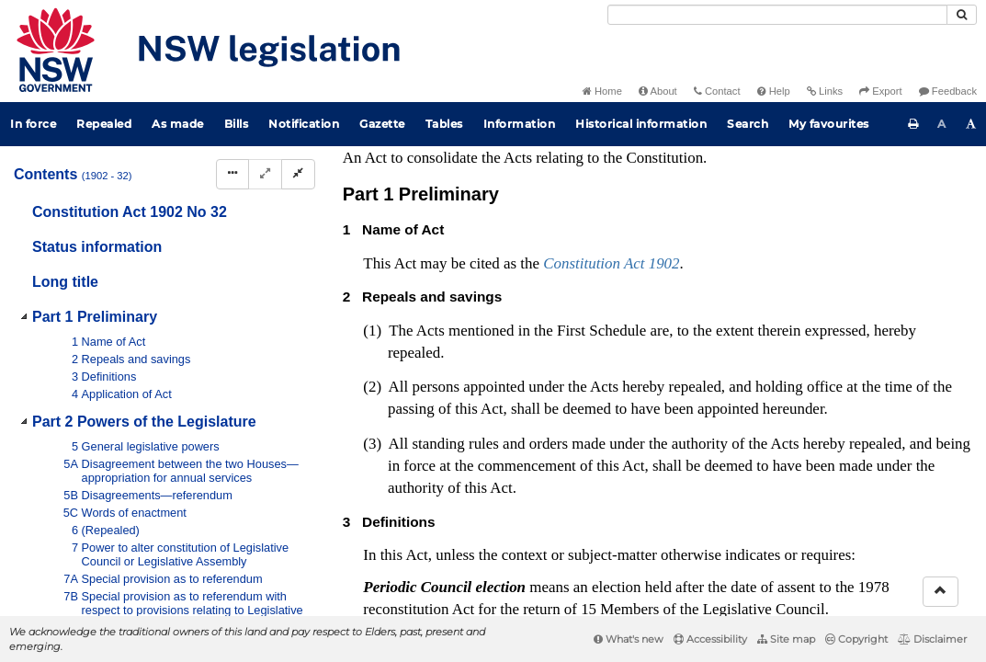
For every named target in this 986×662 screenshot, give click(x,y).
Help (773, 91)
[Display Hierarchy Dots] (232, 174)
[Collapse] (298, 174)
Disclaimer (932, 639)
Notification (303, 124)
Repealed (103, 124)
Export (880, 91)
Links (825, 91)
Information (519, 124)
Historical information (641, 124)
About (658, 91)
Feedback (948, 91)
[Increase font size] (971, 124)
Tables (444, 124)
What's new (628, 639)
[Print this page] (913, 124)
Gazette (382, 124)
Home (602, 91)
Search (747, 124)
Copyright (856, 639)
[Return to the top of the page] (940, 591)
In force (33, 124)
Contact (717, 91)
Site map (786, 639)
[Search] (777, 15)
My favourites (828, 124)
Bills (236, 124)
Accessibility (710, 639)
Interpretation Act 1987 (632, 590)
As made (178, 124)
